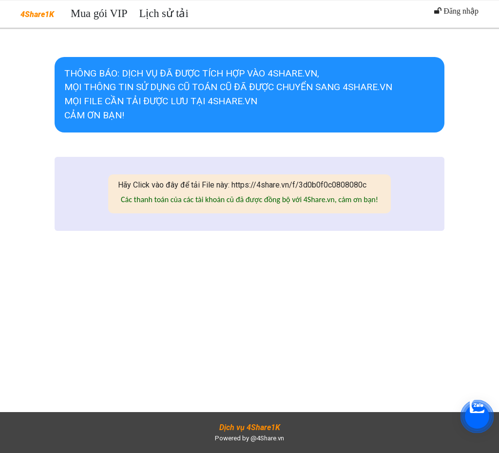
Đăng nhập (456, 11)
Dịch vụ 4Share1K (249, 427)
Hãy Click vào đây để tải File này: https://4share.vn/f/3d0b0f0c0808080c (242, 184)
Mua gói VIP (99, 13)
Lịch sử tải (164, 13)
